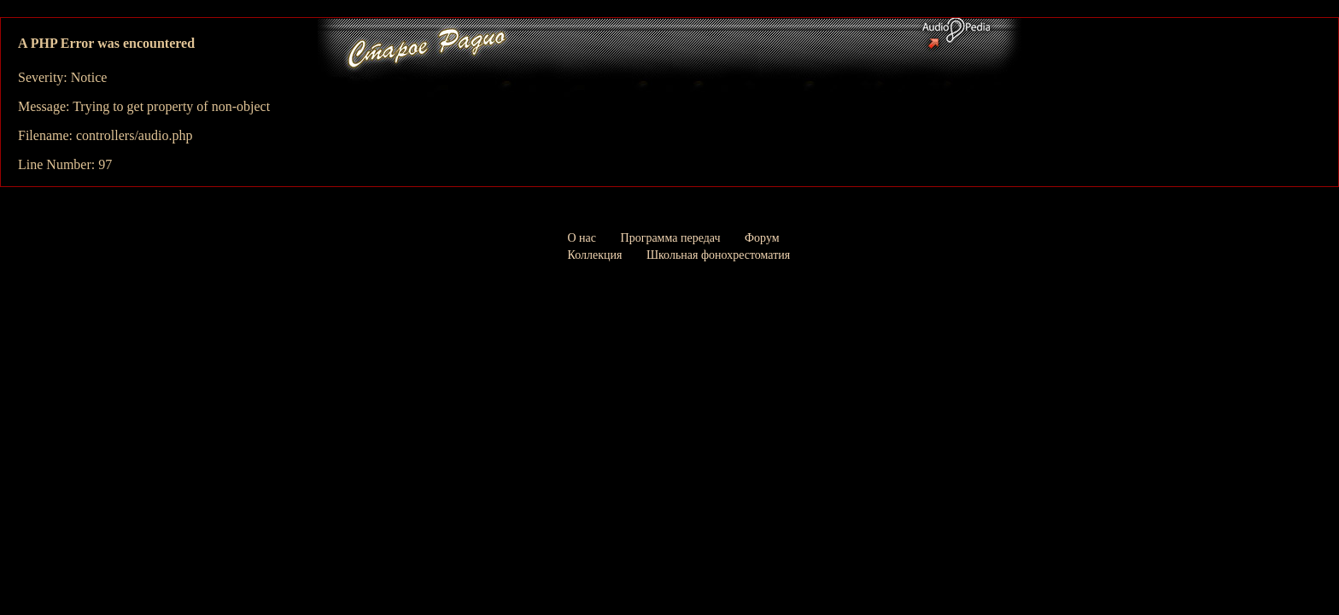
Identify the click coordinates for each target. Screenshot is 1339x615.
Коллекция (595, 255)
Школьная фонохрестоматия (718, 255)
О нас (582, 237)
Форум (762, 237)
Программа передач (671, 237)
